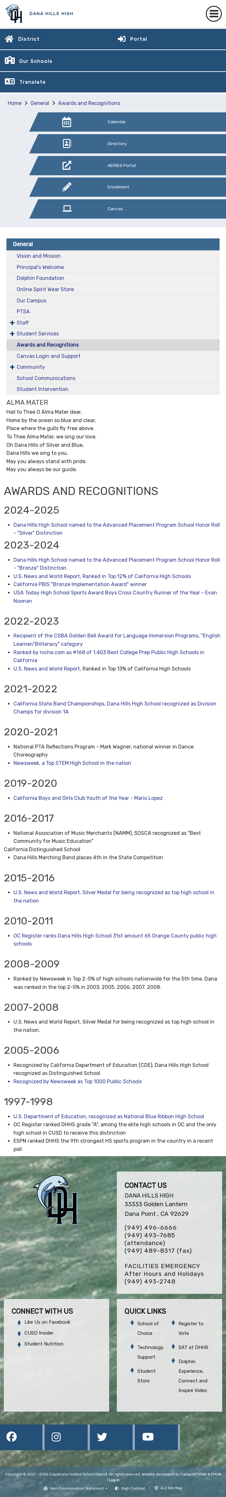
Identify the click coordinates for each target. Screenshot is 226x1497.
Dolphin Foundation (40, 278)
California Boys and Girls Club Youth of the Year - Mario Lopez (88, 798)
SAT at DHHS (193, 1347)
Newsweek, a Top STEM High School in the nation (72, 763)
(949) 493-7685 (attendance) (150, 1239)
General (39, 103)
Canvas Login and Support (49, 356)
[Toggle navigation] (214, 13)
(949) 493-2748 (150, 1281)
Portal (138, 39)
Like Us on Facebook (47, 1322)
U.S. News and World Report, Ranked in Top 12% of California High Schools (102, 576)
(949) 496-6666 (151, 1227)
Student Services (38, 334)
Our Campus (31, 301)
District (29, 39)
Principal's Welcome (40, 267)
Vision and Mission (39, 256)
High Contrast (133, 1488)
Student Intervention (42, 389)
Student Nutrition (44, 1344)
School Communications (46, 378)
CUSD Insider (39, 1333)
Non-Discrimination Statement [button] (77, 1488)
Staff (23, 323)
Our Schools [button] (36, 61)
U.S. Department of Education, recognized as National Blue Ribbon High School (108, 1116)
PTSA (23, 311)
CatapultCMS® (193, 1474)
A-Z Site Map (169, 1488)
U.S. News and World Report (46, 669)
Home (15, 103)
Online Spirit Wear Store (45, 289)
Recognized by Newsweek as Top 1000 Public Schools (77, 1081)
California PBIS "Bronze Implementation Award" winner (80, 584)
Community (31, 367)
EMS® (216, 1474)
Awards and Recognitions (89, 103)
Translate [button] (32, 82)
